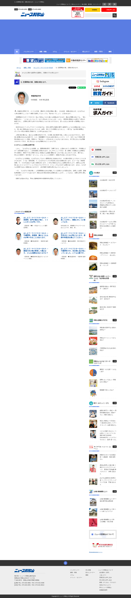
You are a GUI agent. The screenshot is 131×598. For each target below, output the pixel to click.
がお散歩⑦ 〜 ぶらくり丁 (108, 190)
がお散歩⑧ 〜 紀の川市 (107, 180)
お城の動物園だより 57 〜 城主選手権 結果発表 (108, 500)
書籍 (87, 575)
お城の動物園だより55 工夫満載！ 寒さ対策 (108, 520)
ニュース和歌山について (63, 4)
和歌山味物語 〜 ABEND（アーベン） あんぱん (108, 254)
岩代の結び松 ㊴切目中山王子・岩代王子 (108, 298)
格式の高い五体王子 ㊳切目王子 (108, 308)
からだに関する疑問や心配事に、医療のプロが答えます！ (40, 73)
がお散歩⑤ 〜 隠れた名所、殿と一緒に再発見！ (108, 212)
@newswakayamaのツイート (95, 552)
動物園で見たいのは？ (107, 390)
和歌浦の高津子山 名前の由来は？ (108, 329)
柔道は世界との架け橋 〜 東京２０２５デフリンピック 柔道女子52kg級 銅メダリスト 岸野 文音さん (108, 469)
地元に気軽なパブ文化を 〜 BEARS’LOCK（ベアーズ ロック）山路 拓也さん (108, 423)
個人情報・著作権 (87, 4)
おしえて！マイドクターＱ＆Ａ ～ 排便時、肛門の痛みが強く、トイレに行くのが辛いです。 (36, 220)
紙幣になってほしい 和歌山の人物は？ (108, 381)
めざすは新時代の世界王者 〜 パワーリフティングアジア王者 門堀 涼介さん (108, 481)
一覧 (114, 172)
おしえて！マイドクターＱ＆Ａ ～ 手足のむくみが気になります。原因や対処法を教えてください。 (73, 235)
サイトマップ (97, 4)
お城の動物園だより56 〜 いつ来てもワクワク (108, 510)
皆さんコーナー (76, 4)
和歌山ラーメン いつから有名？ (108, 339)
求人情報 (88, 570)
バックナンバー (74, 570)
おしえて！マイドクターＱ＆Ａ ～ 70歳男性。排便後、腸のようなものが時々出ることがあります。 (36, 235)
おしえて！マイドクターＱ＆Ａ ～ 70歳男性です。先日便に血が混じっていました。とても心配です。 (73, 251)
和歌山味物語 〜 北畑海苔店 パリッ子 (108, 264)
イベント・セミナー (76, 577)
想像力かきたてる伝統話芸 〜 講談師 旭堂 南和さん (108, 457)
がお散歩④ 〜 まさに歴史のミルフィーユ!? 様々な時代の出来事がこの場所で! (108, 225)
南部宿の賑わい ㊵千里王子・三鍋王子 (108, 287)
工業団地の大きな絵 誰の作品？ (108, 349)
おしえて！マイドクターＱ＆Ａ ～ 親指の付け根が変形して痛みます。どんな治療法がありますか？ (36, 251)
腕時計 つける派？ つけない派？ (108, 370)
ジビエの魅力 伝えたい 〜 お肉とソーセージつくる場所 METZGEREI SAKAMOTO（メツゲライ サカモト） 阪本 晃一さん (108, 435)
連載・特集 (73, 572)
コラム (72, 575)
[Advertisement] (65, 33)
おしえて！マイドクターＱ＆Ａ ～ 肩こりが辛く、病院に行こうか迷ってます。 (73, 220)
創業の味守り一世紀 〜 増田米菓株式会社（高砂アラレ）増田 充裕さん (108, 413)
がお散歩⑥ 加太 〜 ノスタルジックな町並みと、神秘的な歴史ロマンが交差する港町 (108, 204)
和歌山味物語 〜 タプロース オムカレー (108, 244)
